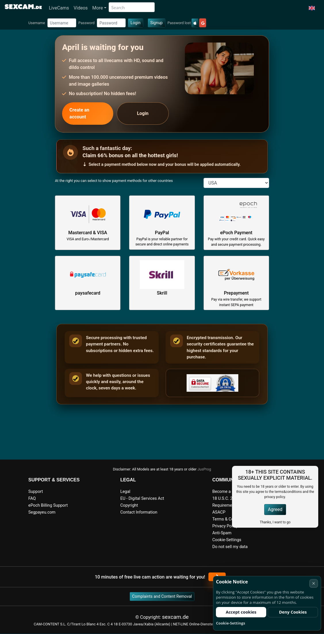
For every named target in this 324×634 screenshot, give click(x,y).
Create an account (79, 113)
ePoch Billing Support (48, 505)
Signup (156, 22)
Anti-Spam (221, 533)
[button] (311, 8)
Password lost (179, 23)
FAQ (32, 498)
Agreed (275, 509)
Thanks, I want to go (275, 522)
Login (136, 22)
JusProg (204, 469)
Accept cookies (241, 612)
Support (35, 491)
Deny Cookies (293, 612)
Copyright (129, 505)
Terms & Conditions (230, 519)
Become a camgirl (229, 491)
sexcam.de (175, 617)
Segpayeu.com (42, 512)
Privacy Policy (225, 526)
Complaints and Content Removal (162, 596)
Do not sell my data (230, 546)
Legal (125, 491)
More (97, 8)
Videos (81, 8)
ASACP (218, 512)
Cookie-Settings (226, 539)
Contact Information (138, 512)
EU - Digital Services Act (142, 498)
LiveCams (59, 8)
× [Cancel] (313, 583)
